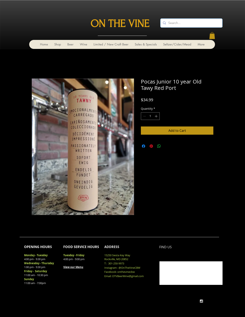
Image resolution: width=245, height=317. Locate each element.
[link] (212, 35)
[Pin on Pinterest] (151, 146)
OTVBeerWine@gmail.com (128, 276)
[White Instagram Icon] (201, 301)
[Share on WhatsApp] (159, 146)
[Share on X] (166, 146)
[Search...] (191, 23)
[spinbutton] (150, 116)
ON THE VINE (119, 24)
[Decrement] (144, 116)
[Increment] (156, 116)
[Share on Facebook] (143, 146)
